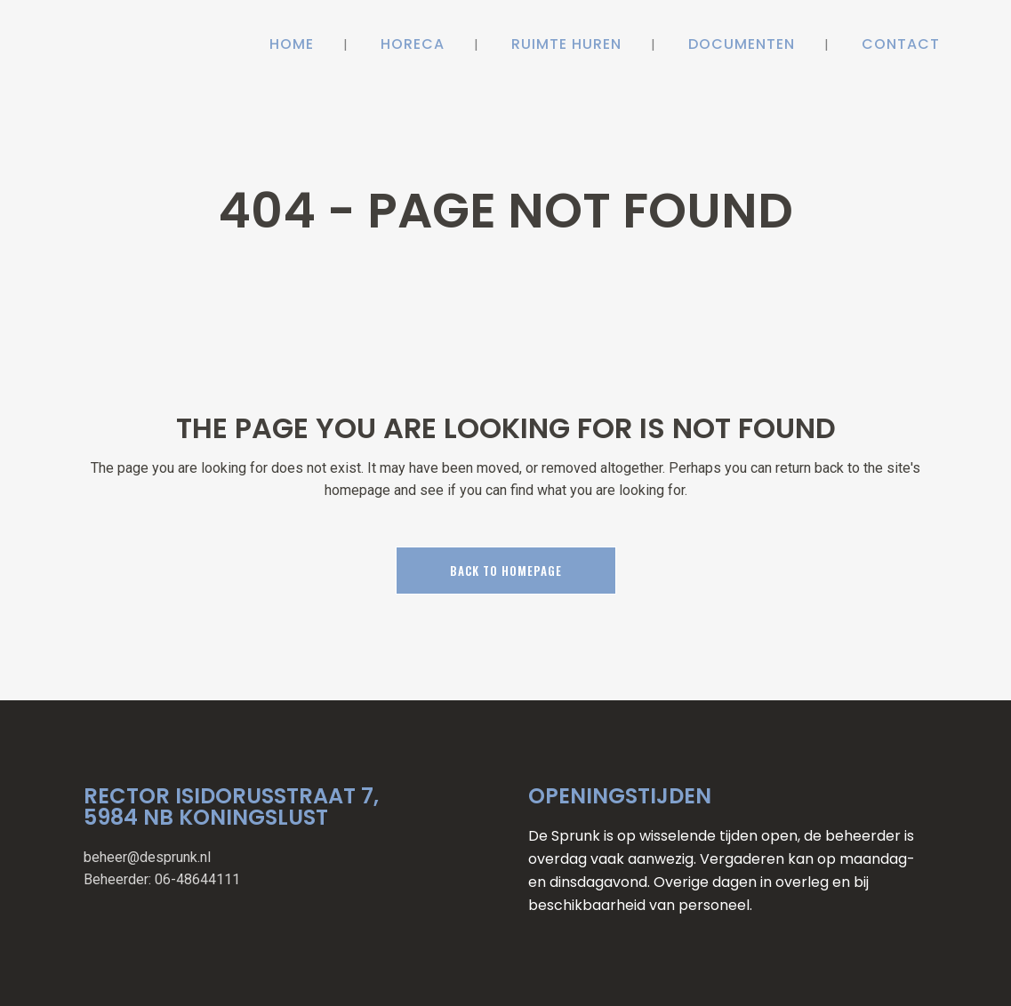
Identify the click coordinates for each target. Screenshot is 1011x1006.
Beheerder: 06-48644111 (162, 879)
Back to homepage (506, 570)
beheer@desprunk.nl (147, 857)
